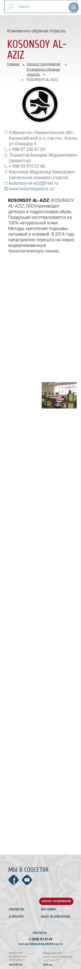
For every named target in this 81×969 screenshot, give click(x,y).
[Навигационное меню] (73, 7)
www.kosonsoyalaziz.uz (31, 188)
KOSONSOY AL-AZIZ (42, 80)
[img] (21, 901)
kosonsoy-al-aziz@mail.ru (33, 183)
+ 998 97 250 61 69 (27, 149)
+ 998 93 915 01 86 (27, 166)
